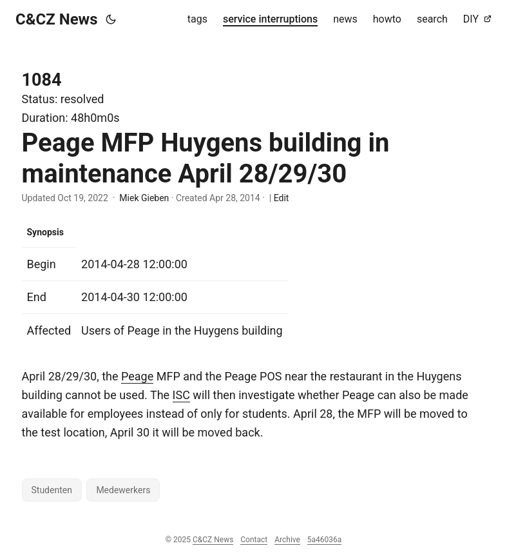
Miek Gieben (144, 198)
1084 (42, 80)
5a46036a (324, 539)
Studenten (52, 490)
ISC (181, 395)
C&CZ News (56, 19)
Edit (281, 198)
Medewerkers (123, 490)
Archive (287, 539)
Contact (253, 539)
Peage (137, 376)
